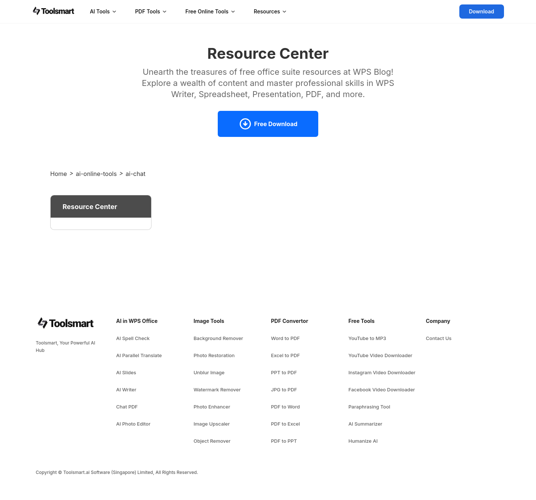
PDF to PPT (284, 441)
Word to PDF (285, 338)
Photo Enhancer (212, 407)
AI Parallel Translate (139, 355)
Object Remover (212, 441)
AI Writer (126, 389)
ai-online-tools (96, 173)
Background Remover (218, 338)
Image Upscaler (212, 424)
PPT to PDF (284, 372)
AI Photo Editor (133, 424)
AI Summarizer (365, 424)
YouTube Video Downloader (380, 355)
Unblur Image (209, 372)
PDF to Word (285, 407)
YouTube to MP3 (367, 338)
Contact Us (439, 338)
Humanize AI (362, 441)
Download (481, 11)
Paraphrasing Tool (369, 407)
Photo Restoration (214, 355)
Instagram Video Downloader (381, 372)
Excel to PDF (285, 355)
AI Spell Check (133, 338)
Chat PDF (127, 407)
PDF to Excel (285, 424)
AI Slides (126, 372)
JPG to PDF (284, 389)
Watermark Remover (217, 389)
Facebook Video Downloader (381, 389)
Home (58, 173)
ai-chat (136, 173)
